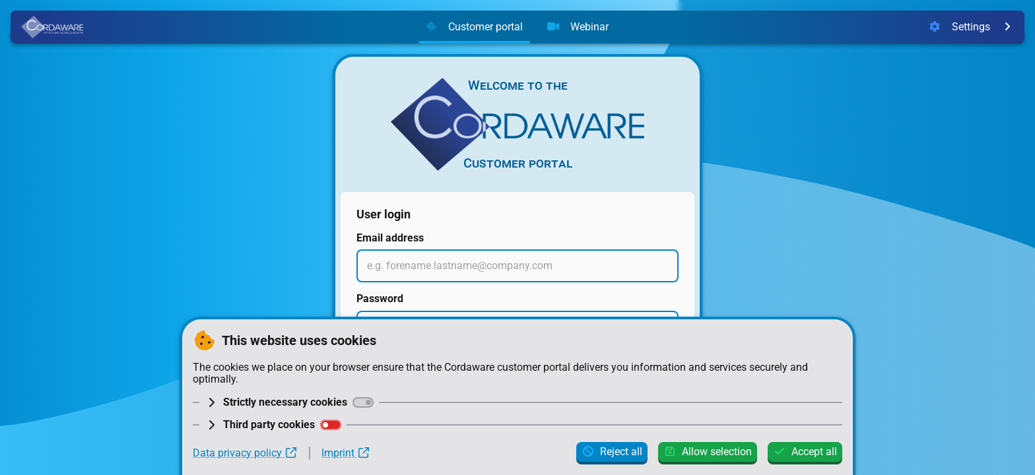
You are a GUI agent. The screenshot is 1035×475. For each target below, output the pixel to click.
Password (379, 299)
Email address (390, 237)
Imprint (345, 453)
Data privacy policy (245, 453)
